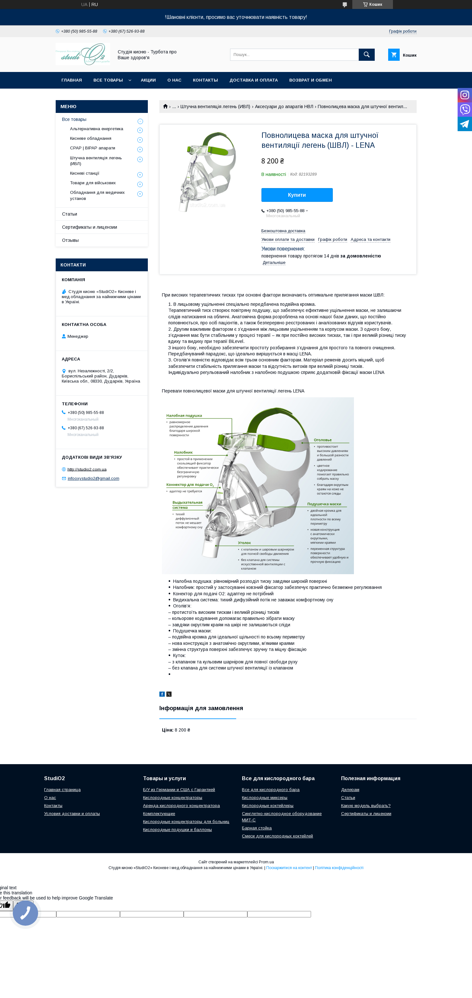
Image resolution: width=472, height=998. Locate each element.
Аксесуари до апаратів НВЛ (284, 106)
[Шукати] (367, 55)
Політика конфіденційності (339, 868)
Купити (297, 195)
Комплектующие (159, 813)
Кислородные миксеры (264, 797)
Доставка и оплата (253, 80)
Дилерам (350, 789)
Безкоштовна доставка (283, 230)
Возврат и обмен (310, 80)
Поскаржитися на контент (289, 868)
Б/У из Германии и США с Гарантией (179, 789)
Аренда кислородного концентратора (181, 805)
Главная (71, 80)
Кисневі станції (85, 173)
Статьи (69, 214)
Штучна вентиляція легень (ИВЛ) (215, 106)
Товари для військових (93, 182)
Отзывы (70, 240)
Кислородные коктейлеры (267, 805)
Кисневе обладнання (90, 138)
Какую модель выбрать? (366, 805)
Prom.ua (266, 862)
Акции (148, 80)
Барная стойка (257, 828)
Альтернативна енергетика (96, 128)
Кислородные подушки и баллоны (177, 829)
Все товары (108, 80)
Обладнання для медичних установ (97, 195)
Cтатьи (348, 797)
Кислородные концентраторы (172, 797)
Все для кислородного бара (271, 789)
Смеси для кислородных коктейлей (277, 836)
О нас (174, 80)
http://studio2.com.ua (87, 469)
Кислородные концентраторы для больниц (186, 821)
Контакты (205, 80)
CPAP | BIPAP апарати (92, 148)
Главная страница (62, 789)
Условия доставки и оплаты (72, 813)
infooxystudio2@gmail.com (93, 478)
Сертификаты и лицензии (89, 227)
